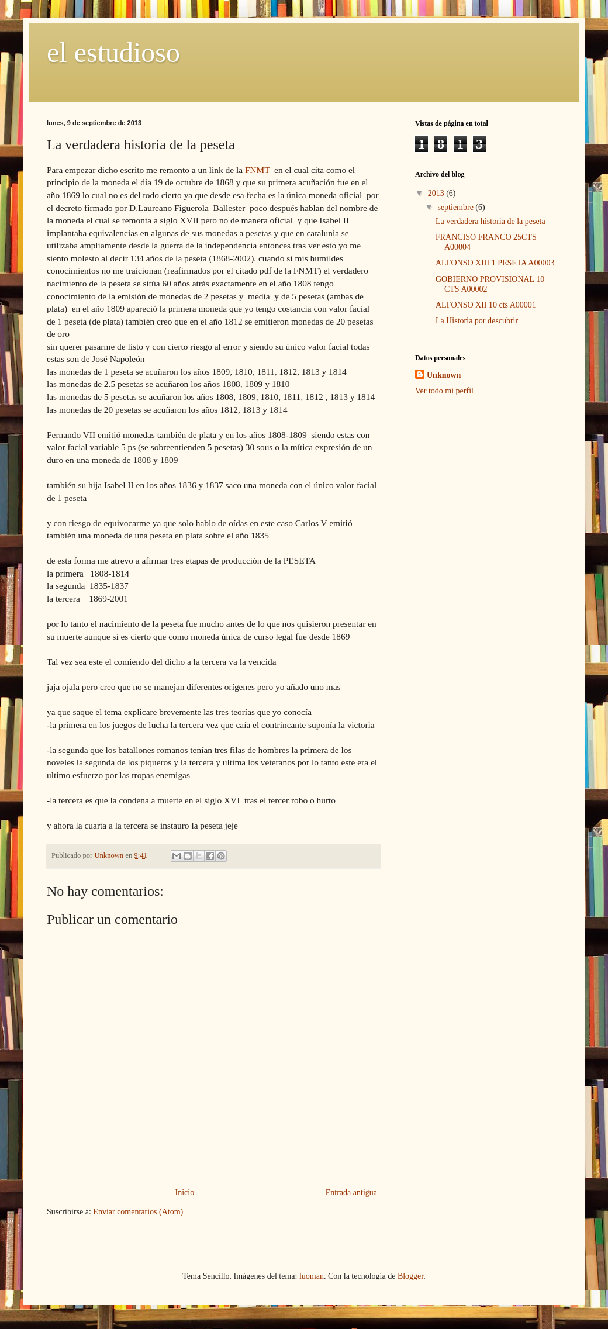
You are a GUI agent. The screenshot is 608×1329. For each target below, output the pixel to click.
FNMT (257, 170)
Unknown (444, 375)
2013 (437, 193)
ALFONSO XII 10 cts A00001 (486, 305)
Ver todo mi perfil (444, 390)
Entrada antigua (351, 1192)
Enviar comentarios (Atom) (138, 1211)
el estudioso (113, 52)
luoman (311, 1276)
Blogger (410, 1276)
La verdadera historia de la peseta (490, 221)
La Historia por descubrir (477, 320)
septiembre (456, 207)
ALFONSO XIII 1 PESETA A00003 (495, 262)
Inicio (185, 1192)
